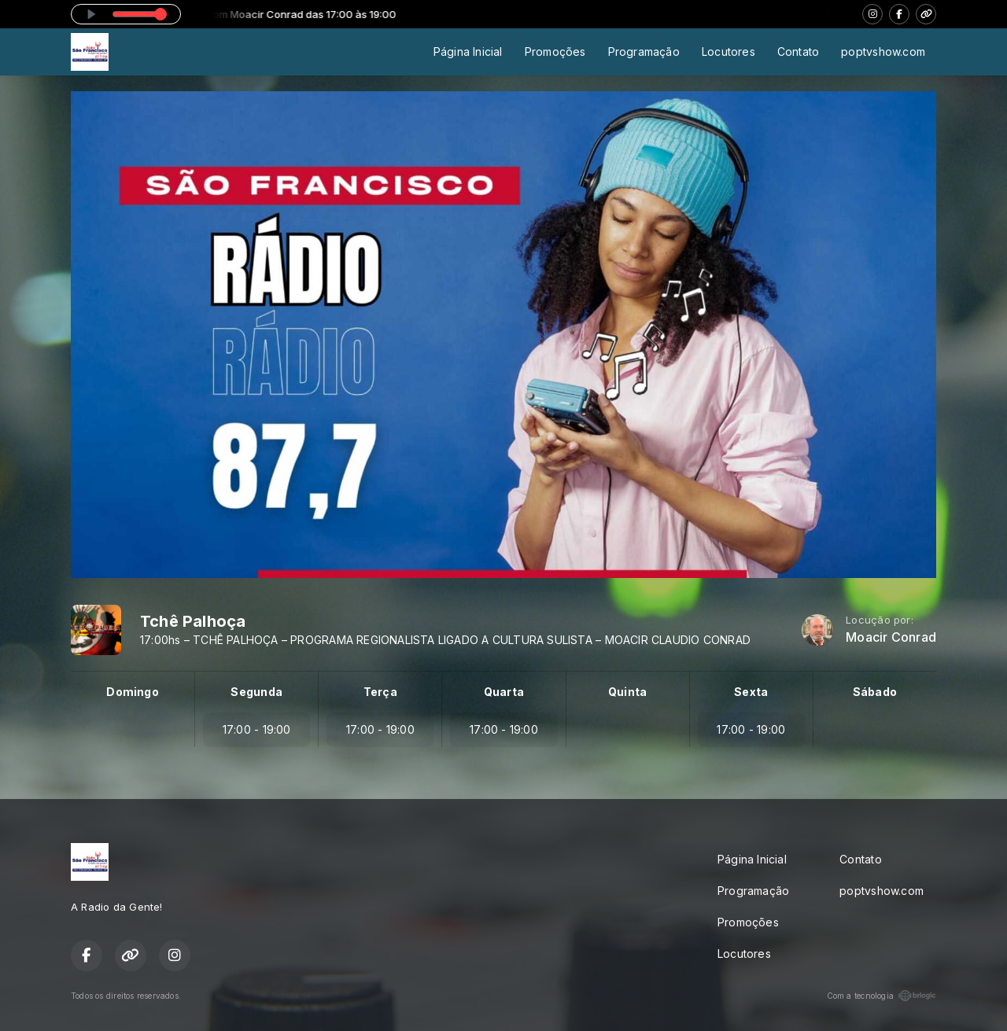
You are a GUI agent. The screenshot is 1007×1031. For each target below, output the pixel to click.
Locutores (728, 51)
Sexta (751, 691)
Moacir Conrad (891, 637)
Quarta (504, 691)
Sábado (875, 691)
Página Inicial (468, 51)
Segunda (256, 691)
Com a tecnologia (881, 995)
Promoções (555, 51)
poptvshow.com (883, 51)
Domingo (132, 691)
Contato (798, 51)
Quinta (627, 691)
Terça (380, 691)
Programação (644, 51)
